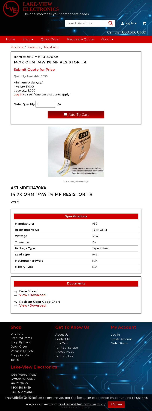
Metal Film (51, 48)
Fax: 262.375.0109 (22, 392)
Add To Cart (76, 115)
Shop (28, 40)
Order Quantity (24, 105)
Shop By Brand (21, 342)
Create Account (121, 339)
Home (10, 40)
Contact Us (62, 339)
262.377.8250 (19, 383)
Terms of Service (66, 347)
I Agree (116, 404)
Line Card (61, 343)
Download (38, 296)
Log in (18, 95)
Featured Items (21, 338)
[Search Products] (110, 24)
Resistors (33, 48)
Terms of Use (64, 356)
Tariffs (15, 359)
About (107, 40)
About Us (61, 335)
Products (17, 48)
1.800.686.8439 (21, 387)
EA (59, 105)
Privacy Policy (64, 352)
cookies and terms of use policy (82, 404)
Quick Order (50, 40)
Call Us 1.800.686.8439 (126, 33)
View (23, 296)
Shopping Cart (21, 355)
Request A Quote (80, 40)
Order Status (119, 343)
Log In (129, 24)
